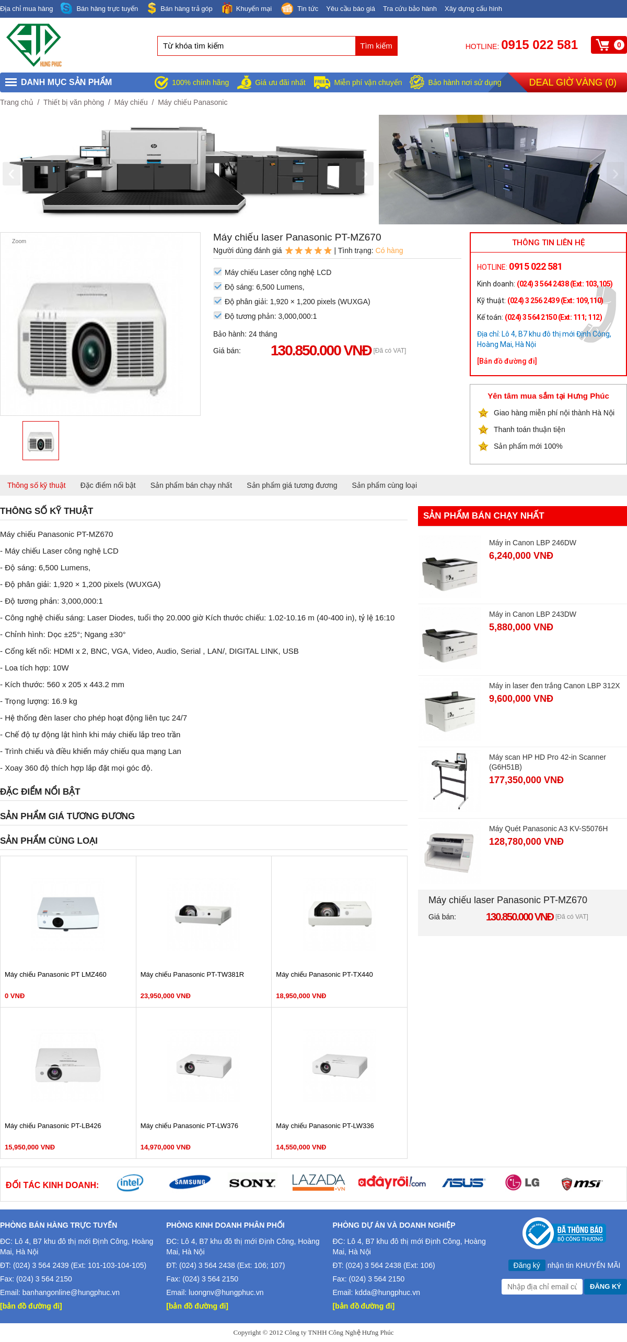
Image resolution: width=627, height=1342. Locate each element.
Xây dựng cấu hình (473, 9)
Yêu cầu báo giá (350, 9)
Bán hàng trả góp (179, 8)
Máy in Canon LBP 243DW (532, 614)
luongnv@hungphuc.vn (226, 1292)
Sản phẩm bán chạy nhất (191, 485)
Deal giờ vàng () (573, 82)
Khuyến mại (246, 8)
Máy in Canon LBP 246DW (532, 542)
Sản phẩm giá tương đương (292, 485)
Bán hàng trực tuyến (99, 9)
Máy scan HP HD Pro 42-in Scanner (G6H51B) (547, 762)
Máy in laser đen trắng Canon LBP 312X (554, 685)
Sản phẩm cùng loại (384, 485)
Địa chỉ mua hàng (26, 9)
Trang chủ (16, 102)
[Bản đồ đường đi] (507, 361)
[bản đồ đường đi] (31, 1306)
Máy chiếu (131, 102)
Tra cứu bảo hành (410, 9)
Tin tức (299, 9)
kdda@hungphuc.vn (387, 1292)
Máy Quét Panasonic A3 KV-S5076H (548, 828)
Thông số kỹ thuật (36, 485)
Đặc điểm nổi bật (108, 485)
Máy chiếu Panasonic (192, 102)
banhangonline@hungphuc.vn (71, 1292)
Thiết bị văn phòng (73, 102)
